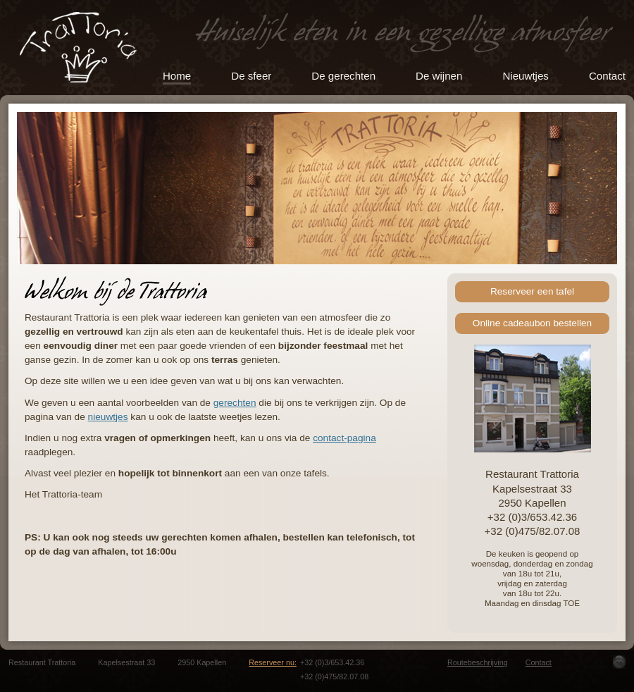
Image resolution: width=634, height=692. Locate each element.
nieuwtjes (108, 417)
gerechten (234, 402)
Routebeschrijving (477, 662)
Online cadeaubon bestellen (532, 323)
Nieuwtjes (525, 76)
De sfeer (251, 76)
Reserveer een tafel (532, 291)
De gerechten (343, 76)
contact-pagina (344, 438)
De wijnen (439, 76)
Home (177, 76)
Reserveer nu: (273, 662)
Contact (607, 76)
